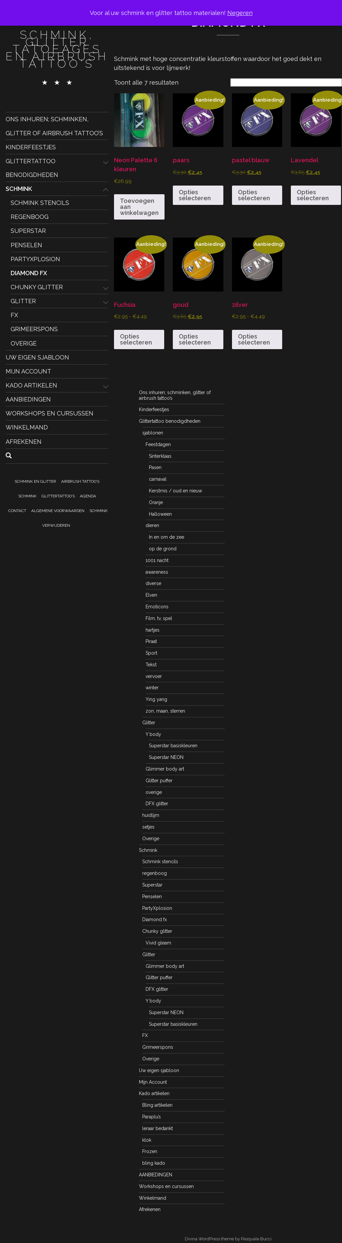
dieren (152, 525)
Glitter (23, 301)
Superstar (28, 230)
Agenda (88, 496)
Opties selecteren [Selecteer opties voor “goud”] (195, 339)
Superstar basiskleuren (173, 745)
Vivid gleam (158, 942)
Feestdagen (158, 444)
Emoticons (157, 606)
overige (154, 792)
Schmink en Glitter (35, 481)
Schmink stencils (40, 202)
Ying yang (156, 699)
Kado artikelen (31, 385)
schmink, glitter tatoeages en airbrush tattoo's (57, 49)
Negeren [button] (240, 12)
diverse (153, 583)
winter (152, 687)
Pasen (155, 467)
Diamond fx (29, 273)
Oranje (156, 502)
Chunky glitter (37, 287)
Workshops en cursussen (49, 413)
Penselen (26, 244)
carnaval (158, 479)
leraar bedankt (157, 1128)
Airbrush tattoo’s (80, 481)
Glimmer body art (165, 769)
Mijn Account (28, 371)
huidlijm (150, 815)
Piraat (151, 641)
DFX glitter (157, 803)
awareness (157, 572)
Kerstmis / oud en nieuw (175, 490)
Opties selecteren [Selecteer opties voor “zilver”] (254, 339)
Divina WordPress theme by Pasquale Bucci (228, 1238)
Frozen (149, 1151)
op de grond (162, 548)
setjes (148, 827)
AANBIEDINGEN (28, 399)
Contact (17, 510)
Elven (151, 595)
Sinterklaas (160, 456)
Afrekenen (24, 441)
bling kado (153, 1163)
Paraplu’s (151, 1116)
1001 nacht (157, 560)
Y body (153, 734)
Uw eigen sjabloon (37, 357)
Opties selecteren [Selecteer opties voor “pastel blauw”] (254, 195)
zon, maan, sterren (165, 711)
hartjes (153, 630)
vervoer (154, 676)
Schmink (19, 188)
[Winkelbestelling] (286, 82)
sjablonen (152, 432)
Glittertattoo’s (58, 496)
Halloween (160, 514)
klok (146, 1140)
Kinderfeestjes (31, 146)
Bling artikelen (157, 1105)
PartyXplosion (35, 259)
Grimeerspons (34, 328)
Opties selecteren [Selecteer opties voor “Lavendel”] (313, 195)
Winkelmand (27, 427)
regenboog (30, 216)
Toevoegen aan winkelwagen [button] (139, 206)
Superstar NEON (166, 757)
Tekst (151, 664)
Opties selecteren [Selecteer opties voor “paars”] (195, 195)
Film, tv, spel (159, 618)
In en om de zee (166, 537)
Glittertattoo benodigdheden (169, 421)
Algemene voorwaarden (57, 510)
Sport (151, 653)
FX (14, 314)
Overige (24, 342)
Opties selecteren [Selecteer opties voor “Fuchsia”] (136, 339)
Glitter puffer (159, 780)
